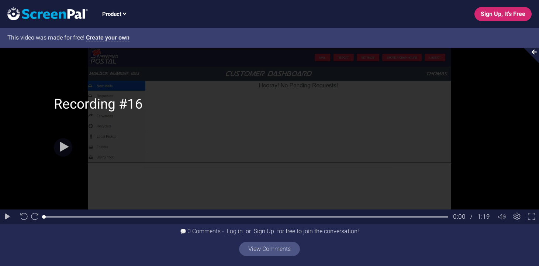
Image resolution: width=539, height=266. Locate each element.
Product (114, 14)
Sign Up (264, 231)
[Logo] (44, 13)
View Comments (269, 248)
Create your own (107, 37)
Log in (235, 231)
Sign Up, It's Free (503, 13)
